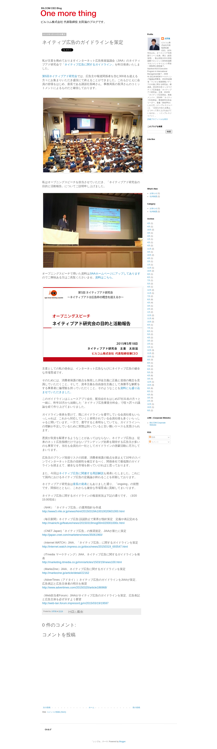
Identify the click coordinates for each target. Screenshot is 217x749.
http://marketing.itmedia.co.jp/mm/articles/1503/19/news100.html (82, 562)
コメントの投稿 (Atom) (56, 712)
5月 (148, 284)
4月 (148, 223)
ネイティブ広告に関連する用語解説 (81, 473)
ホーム (91, 707)
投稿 (152, 437)
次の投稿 (46, 707)
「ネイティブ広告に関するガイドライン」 (88, 64)
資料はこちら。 (105, 277)
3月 (148, 306)
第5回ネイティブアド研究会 (59, 76)
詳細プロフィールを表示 (157, 119)
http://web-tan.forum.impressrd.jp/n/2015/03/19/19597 (75, 603)
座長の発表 (80, 484)
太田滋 (167, 38)
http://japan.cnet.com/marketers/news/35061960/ (72, 534)
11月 (149, 249)
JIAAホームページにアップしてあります (115, 273)
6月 (148, 299)
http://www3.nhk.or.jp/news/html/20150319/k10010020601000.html (83, 511)
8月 (148, 277)
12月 (149, 290)
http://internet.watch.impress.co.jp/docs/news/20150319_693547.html (85, 546)
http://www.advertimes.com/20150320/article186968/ (74, 587)
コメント (154, 442)
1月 (148, 239)
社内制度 (153, 196)
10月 (149, 230)
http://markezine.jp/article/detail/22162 (65, 572)
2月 (148, 261)
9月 (148, 274)
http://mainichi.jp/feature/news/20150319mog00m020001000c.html (83, 523)
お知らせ (153, 193)
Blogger (122, 741)
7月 (148, 280)
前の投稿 (136, 707)
